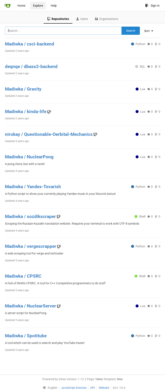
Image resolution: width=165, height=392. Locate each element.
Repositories (58, 19)
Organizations (106, 19)
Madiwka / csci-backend (29, 44)
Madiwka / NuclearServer (31, 306)
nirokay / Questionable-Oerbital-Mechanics (49, 134)
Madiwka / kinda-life (26, 111)
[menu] (150, 31)
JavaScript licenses (74, 387)
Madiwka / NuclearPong (29, 156)
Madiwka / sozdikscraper (31, 216)
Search (130, 30)
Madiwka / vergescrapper (31, 246)
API (92, 387)
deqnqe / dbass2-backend (31, 66)
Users (82, 19)
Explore (38, 5)
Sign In (152, 5)
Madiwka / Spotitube (26, 335)
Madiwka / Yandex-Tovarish (33, 186)
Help (54, 5)
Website (104, 387)
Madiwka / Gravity (23, 89)
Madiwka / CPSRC (23, 276)
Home (21, 5)
